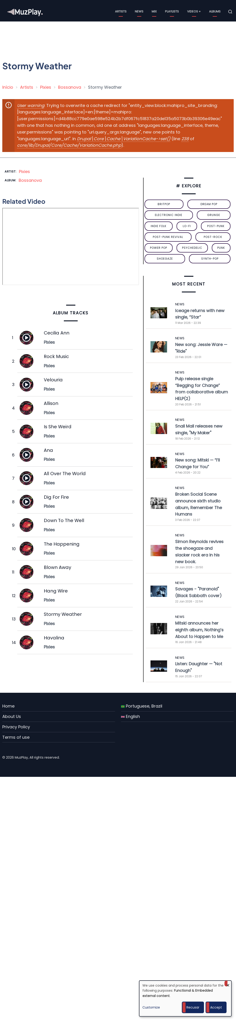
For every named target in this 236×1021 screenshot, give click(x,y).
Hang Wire (56, 591)
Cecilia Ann (56, 333)
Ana (48, 450)
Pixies (45, 87)
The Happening (62, 544)
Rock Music (56, 356)
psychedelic (192, 248)
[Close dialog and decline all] (227, 983)
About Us (11, 716)
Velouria (53, 380)
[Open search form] (230, 11)
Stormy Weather (63, 614)
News (139, 11)
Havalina (54, 638)
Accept (216, 1007)
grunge (213, 215)
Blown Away (57, 567)
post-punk (215, 226)
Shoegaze (165, 259)
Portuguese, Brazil (141, 706)
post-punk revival (168, 237)
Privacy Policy (16, 727)
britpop (164, 204)
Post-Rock (213, 237)
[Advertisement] (120, 38)
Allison (51, 403)
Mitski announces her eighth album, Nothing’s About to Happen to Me (199, 629)
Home (8, 706)
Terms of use (16, 737)
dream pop (209, 204)
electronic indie (168, 215)
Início (7, 87)
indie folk (158, 226)
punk (221, 248)
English (130, 716)
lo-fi (187, 226)
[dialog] (185, 998)
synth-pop (209, 259)
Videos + (194, 11)
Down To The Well (64, 520)
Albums (215, 11)
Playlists (172, 11)
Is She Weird (57, 426)
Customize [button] (151, 1007)
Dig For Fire (56, 497)
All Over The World (65, 473)
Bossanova (69, 87)
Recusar (192, 1007)
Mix (154, 11)
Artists (121, 11)
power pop (158, 248)
